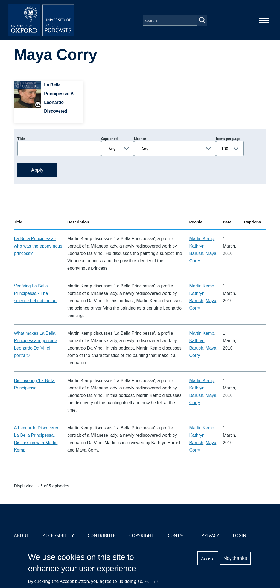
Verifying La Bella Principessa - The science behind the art (35, 293)
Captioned (109, 138)
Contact (178, 535)
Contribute (102, 535)
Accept (208, 558)
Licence (140, 138)
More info (152, 581)
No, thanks (235, 558)
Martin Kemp (201, 238)
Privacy (210, 535)
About (21, 535)
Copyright (141, 535)
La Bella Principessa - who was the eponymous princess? (38, 246)
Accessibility (58, 535)
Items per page (228, 138)
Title (21, 138)
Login (239, 535)
